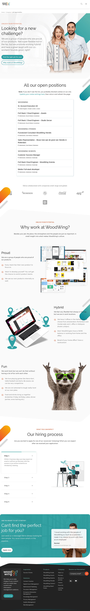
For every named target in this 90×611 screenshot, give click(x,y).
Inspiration (26, 569)
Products (46, 569)
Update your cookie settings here (32, 94)
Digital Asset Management (31, 584)
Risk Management (28, 605)
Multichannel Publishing (30, 586)
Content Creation (28, 581)
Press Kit (60, 585)
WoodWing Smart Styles (48, 587)
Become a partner (61, 579)
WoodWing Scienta (49, 578)
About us (60, 572)
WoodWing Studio (48, 572)
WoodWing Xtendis (49, 581)
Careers (60, 582)
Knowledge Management (30, 596)
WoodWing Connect (49, 583)
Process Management (29, 599)
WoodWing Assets (48, 575)
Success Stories (28, 572)
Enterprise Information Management (29, 593)
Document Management (30, 589)
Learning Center (60, 589)
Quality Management (29, 602)
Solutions (26, 578)
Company (8, 12)
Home (3, 12)
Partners (60, 575)
